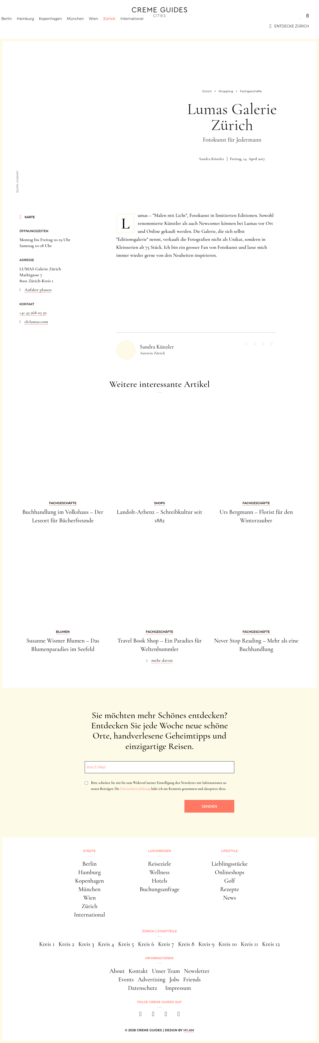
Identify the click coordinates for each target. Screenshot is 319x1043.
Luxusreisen (48, 15)
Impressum (178, 988)
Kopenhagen (59, 26)
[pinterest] (165, 1015)
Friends (192, 979)
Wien (102, 26)
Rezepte (229, 889)
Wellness (159, 872)
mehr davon (162, 660)
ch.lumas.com (36, 321)
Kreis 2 (66, 944)
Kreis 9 (206, 944)
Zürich (118, 26)
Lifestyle (81, 15)
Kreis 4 (106, 944)
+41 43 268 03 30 (33, 312)
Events (126, 979)
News (229, 897)
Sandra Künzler (211, 158)
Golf (229, 880)
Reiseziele (159, 863)
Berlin (15, 26)
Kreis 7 (166, 944)
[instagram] (153, 1015)
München (84, 26)
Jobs (174, 979)
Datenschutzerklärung (135, 789)
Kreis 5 (126, 944)
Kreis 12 (271, 944)
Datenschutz (142, 988)
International (140, 26)
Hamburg (34, 26)
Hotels (159, 880)
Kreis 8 (186, 944)
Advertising (151, 979)
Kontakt (138, 971)
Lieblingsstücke (230, 863)
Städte (17, 15)
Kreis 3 (86, 944)
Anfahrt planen (38, 289)
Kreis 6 (146, 944)
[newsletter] (178, 1015)
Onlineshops (229, 872)
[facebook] (140, 1015)
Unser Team (166, 971)
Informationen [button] (159, 958)
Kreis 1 (47, 944)
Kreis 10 (228, 944)
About (117, 971)
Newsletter (197, 971)
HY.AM (188, 1030)
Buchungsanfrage (159, 889)
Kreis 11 (249, 944)
